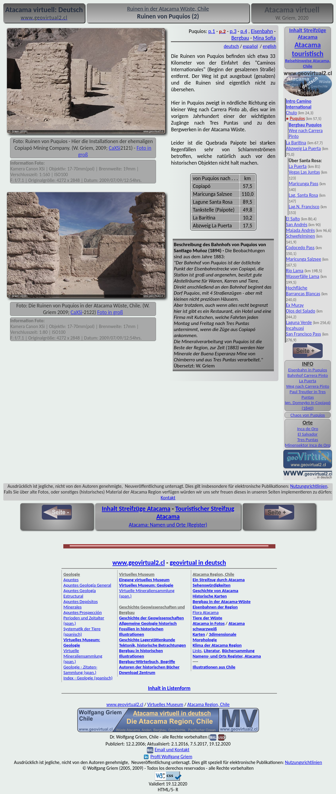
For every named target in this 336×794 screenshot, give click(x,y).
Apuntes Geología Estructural (79, 593)
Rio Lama (294, 270)
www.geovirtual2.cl (138, 563)
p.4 (244, 31)
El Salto (293, 219)
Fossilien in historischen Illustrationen (141, 631)
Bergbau (240, 38)
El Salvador (308, 434)
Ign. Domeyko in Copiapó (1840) (307, 405)
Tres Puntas (307, 439)
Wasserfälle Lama (302, 276)
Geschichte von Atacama (215, 590)
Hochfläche (297, 288)
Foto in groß (110, 312)
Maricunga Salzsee (303, 259)
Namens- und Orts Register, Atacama (227, 656)
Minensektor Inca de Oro (307, 445)
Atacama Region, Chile (208, 704)
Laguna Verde (299, 322)
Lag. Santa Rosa (303, 195)
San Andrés (297, 224)
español (250, 46)
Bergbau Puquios (305, 125)
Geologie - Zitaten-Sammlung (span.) (80, 669)
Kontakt (168, 498)
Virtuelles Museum (165, 704)
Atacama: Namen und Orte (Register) (168, 524)
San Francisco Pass (303, 334)
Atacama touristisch (307, 49)
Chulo (291, 113)
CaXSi (114, 148)
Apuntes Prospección (82, 612)
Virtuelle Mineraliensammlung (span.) (82, 656)
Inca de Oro (307, 428)
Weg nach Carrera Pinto (307, 386)
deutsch (231, 46)
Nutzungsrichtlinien (309, 486)
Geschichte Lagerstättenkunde (147, 639)
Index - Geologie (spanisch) (87, 678)
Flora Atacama (206, 612)
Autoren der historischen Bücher (149, 667)
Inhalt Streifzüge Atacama (307, 33)
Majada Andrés (300, 230)
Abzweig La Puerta (303, 148)
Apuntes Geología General (87, 585)
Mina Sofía (264, 38)
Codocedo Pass (300, 247)
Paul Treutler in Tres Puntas (308, 394)
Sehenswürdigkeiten (212, 585)
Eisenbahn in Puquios (307, 370)
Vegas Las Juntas (304, 172)
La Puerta (298, 166)
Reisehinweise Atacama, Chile (307, 63)
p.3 (233, 31)
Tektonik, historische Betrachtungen (152, 645)
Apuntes (70, 579)
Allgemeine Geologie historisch (148, 623)
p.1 (211, 31)
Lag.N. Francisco (304, 206)
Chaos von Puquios (307, 415)
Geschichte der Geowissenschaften (151, 618)
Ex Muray (295, 305)
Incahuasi (295, 328)
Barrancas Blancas (303, 293)
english (269, 46)
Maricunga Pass (303, 183)
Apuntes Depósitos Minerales (80, 604)
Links (197, 650)
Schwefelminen (300, 236)
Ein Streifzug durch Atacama (219, 579)
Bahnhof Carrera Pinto (307, 375)
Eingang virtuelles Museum (144, 579)
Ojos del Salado (300, 311)
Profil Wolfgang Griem (168, 756)
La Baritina (296, 143)
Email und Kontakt (172, 749)
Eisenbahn (262, 31)
